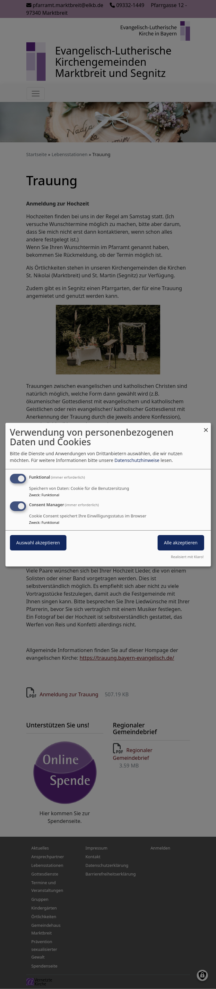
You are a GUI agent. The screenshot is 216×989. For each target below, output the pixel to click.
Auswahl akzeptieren (38, 543)
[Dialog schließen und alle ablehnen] (206, 427)
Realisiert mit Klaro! (187, 556)
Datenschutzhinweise (136, 460)
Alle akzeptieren (181, 543)
